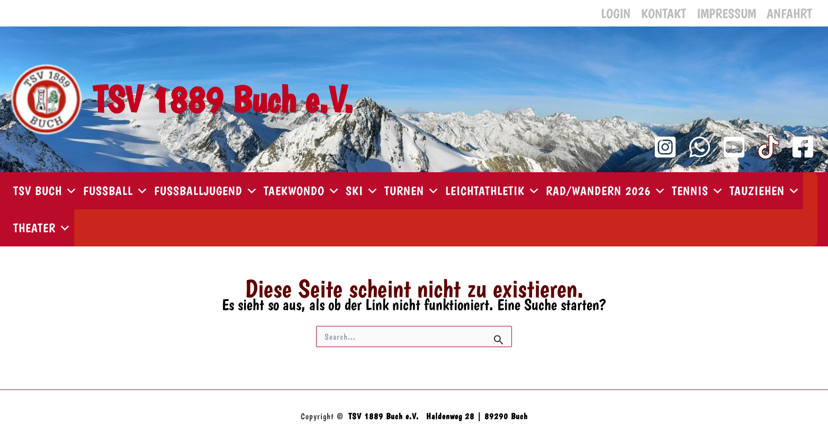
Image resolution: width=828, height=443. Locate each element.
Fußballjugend (206, 190)
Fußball (116, 190)
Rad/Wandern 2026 (606, 190)
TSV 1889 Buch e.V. (223, 99)
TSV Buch (45, 190)
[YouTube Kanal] (734, 147)
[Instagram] (665, 147)
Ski (362, 190)
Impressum (726, 13)
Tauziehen (765, 190)
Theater (42, 227)
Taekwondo (302, 190)
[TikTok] (768, 147)
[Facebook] (802, 147)
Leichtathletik (493, 190)
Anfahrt (789, 13)
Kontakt (663, 13)
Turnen (412, 190)
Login (616, 13)
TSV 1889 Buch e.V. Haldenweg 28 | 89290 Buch (438, 416)
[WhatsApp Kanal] (699, 147)
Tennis (698, 190)
